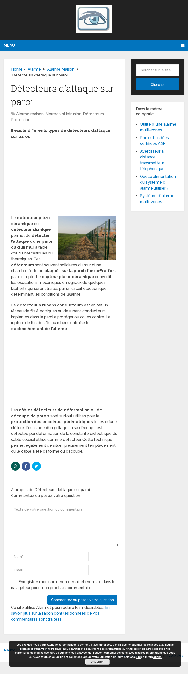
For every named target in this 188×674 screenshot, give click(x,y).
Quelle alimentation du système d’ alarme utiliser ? (158, 182)
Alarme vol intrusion (63, 114)
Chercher (158, 85)
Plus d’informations (149, 656)
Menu (9, 45)
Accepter (97, 661)
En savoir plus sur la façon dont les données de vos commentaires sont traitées (60, 613)
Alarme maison (30, 114)
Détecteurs (93, 114)
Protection (20, 119)
